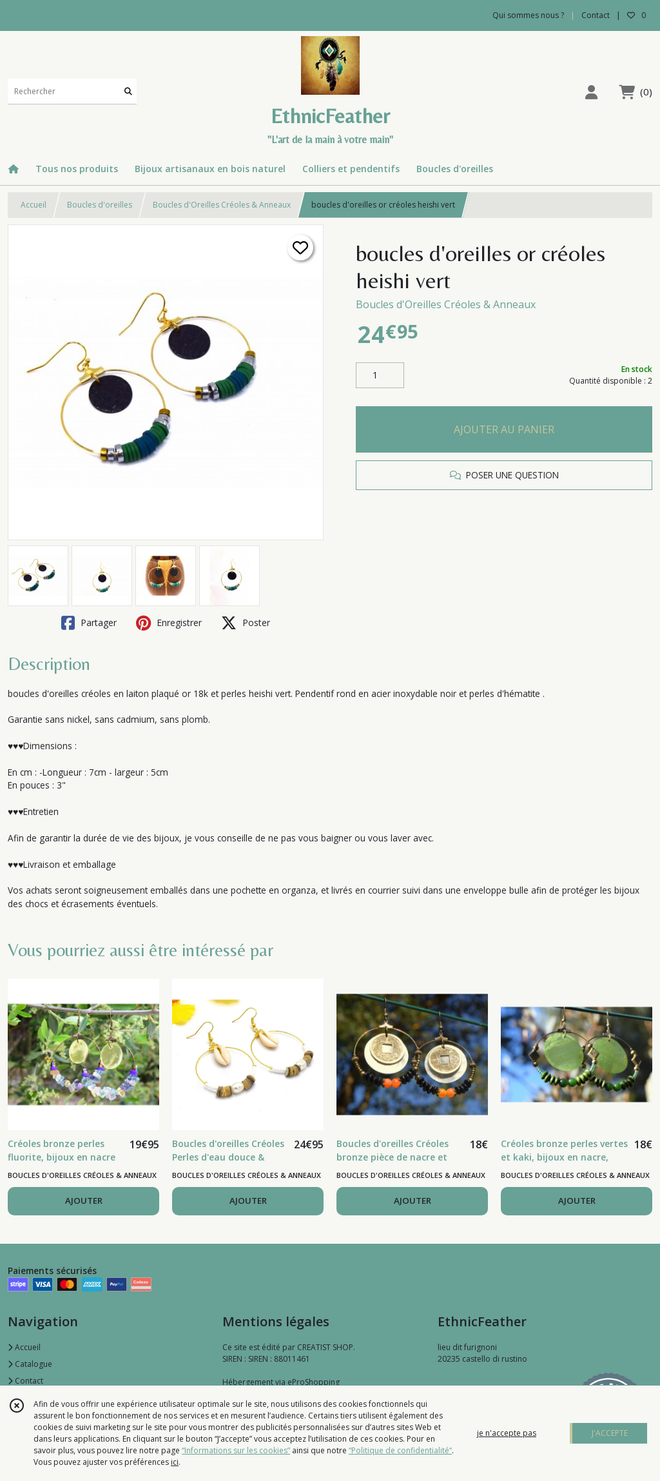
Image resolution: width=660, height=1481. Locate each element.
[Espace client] (591, 91)
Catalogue (30, 1363)
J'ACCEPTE (610, 1432)
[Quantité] (380, 375)
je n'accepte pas (506, 1432)
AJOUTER (83, 1200)
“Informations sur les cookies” (236, 1450)
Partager (89, 623)
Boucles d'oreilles (99, 204)
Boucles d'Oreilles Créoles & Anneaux (222, 204)
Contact (595, 15)
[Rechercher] (128, 91)
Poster (245, 623)
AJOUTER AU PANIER (504, 429)
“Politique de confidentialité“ (400, 1450)
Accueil (33, 204)
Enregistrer (169, 623)
